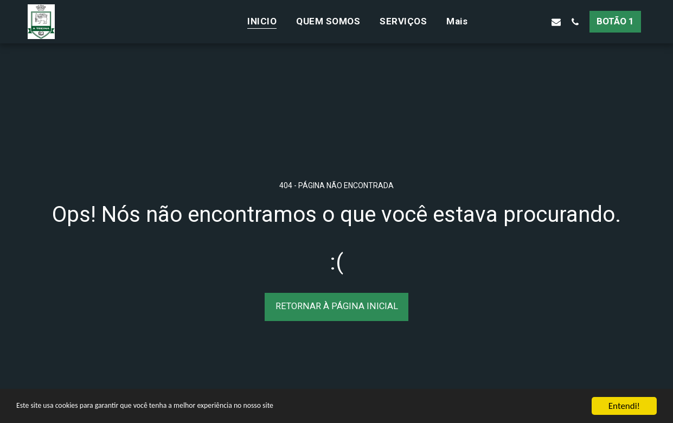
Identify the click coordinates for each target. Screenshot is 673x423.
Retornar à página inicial (336, 306)
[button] (499, 22)
